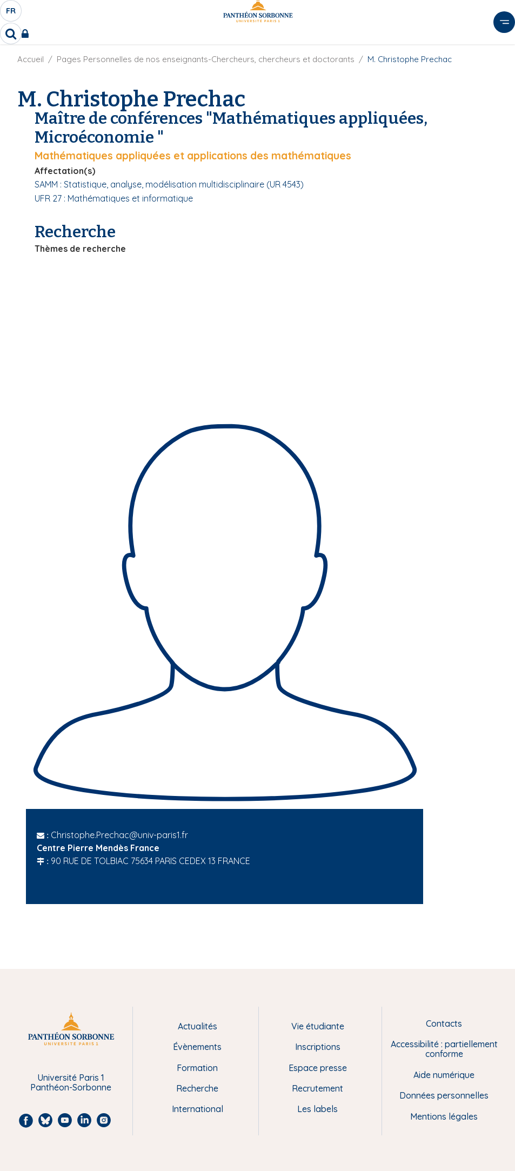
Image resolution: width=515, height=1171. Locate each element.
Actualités (197, 1026)
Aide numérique (443, 1075)
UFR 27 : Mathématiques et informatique (114, 198)
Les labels (317, 1109)
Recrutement (317, 1088)
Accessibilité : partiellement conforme (444, 1049)
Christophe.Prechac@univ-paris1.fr (119, 834)
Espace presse (318, 1068)
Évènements (197, 1047)
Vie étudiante (317, 1026)
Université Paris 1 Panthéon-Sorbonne (70, 1083)
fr (11, 13)
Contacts (444, 1023)
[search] (11, 33)
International (197, 1109)
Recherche (197, 1088)
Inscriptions (317, 1047)
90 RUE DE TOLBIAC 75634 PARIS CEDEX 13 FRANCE (150, 860)
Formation (197, 1068)
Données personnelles (444, 1095)
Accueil (30, 59)
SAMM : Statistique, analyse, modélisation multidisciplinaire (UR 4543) (169, 184)
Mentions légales (444, 1116)
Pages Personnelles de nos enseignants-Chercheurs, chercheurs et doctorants (206, 59)
